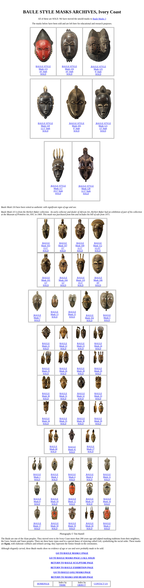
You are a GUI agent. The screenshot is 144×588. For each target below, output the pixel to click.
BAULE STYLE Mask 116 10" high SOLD (69, 70)
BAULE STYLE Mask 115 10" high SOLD (43, 70)
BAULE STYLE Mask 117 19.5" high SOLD (58, 190)
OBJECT (81, 585)
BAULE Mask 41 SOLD (72, 449)
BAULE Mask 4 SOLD (72, 477)
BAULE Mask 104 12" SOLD (63, 281)
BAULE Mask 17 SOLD (37, 526)
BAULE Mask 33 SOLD (98, 396)
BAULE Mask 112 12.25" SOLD (97, 247)
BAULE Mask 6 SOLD (89, 477)
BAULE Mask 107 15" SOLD (62, 247)
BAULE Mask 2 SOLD (107, 526)
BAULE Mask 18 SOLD (54, 526)
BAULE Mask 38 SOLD (81, 421)
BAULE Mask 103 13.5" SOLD (45, 247)
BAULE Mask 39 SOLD (98, 421)
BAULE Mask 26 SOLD (63, 371)
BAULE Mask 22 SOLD (63, 346)
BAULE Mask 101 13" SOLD (45, 281)
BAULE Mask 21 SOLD (46, 346)
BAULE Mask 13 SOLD (54, 314)
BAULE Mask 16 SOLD (107, 501)
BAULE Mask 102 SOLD (89, 318)
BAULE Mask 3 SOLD (54, 477)
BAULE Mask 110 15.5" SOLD (80, 281)
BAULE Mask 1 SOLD (37, 477)
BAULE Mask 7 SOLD (37, 317)
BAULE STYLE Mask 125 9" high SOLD (98, 70)
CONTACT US (101, 584)
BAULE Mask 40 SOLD (53, 449)
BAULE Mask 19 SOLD (72, 526)
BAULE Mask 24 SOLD (98, 346)
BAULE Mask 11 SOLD (107, 477)
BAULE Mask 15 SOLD (72, 314)
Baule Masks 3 (99, 19)
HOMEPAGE (43, 584)
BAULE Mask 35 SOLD (63, 421)
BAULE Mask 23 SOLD (81, 346)
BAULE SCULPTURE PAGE (79, 563)
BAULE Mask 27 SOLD (90, 449)
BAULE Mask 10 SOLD (54, 501)
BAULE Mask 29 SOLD (98, 371)
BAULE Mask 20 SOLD (89, 526)
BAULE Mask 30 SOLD (46, 396)
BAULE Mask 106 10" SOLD (98, 281)
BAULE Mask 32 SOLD (81, 396)
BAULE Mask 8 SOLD (37, 501)
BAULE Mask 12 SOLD (72, 501)
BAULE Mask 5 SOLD (107, 317)
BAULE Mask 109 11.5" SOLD (79, 247)
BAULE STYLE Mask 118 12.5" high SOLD (45, 127)
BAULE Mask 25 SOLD (46, 371)
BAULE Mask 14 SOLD (89, 501)
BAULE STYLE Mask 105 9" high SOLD (76, 127)
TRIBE (62, 585)
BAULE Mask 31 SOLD (63, 396)
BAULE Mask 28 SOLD (81, 371)
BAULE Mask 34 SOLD (46, 421)
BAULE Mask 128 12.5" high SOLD (86, 190)
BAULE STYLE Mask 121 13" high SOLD (103, 127)
